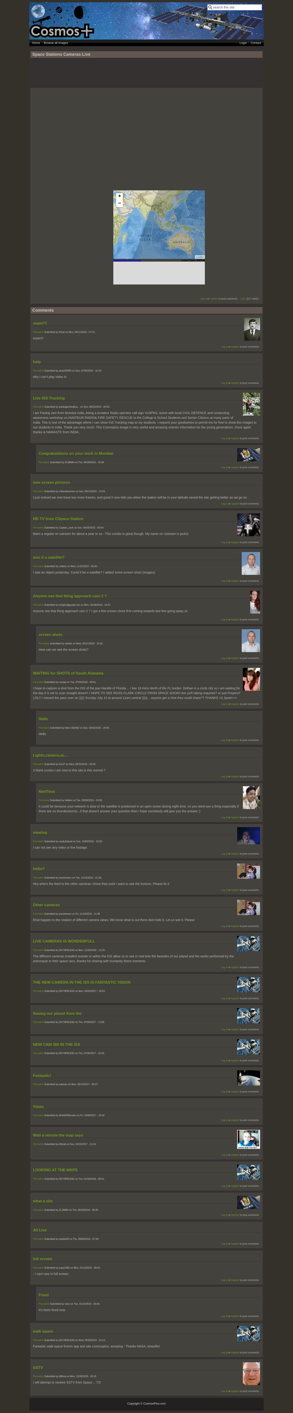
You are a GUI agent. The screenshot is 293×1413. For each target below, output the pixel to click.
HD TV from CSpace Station (58, 519)
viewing (40, 832)
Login (243, 43)
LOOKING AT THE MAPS (55, 1170)
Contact (256, 43)
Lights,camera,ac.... (51, 755)
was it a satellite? (49, 557)
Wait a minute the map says (58, 1135)
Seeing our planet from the (57, 1013)
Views (38, 1107)
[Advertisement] (146, 75)
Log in (203, 298)
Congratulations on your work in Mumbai (76, 453)
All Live (40, 1230)
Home (36, 43)
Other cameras (46, 905)
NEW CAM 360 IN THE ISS (56, 1044)
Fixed (44, 1295)
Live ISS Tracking (49, 398)
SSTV (38, 1367)
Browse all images (56, 43)
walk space (43, 1331)
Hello (43, 719)
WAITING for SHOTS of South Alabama (68, 673)
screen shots (50, 634)
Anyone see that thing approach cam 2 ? (70, 596)
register (214, 298)
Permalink (38, 332)
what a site (43, 1201)
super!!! (40, 323)
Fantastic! (42, 1075)
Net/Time (47, 791)
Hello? (39, 869)
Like (243, 298)
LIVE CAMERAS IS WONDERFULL (64, 941)
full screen (42, 1259)
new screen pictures (51, 482)
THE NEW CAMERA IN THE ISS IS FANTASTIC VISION (81, 982)
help (37, 362)
